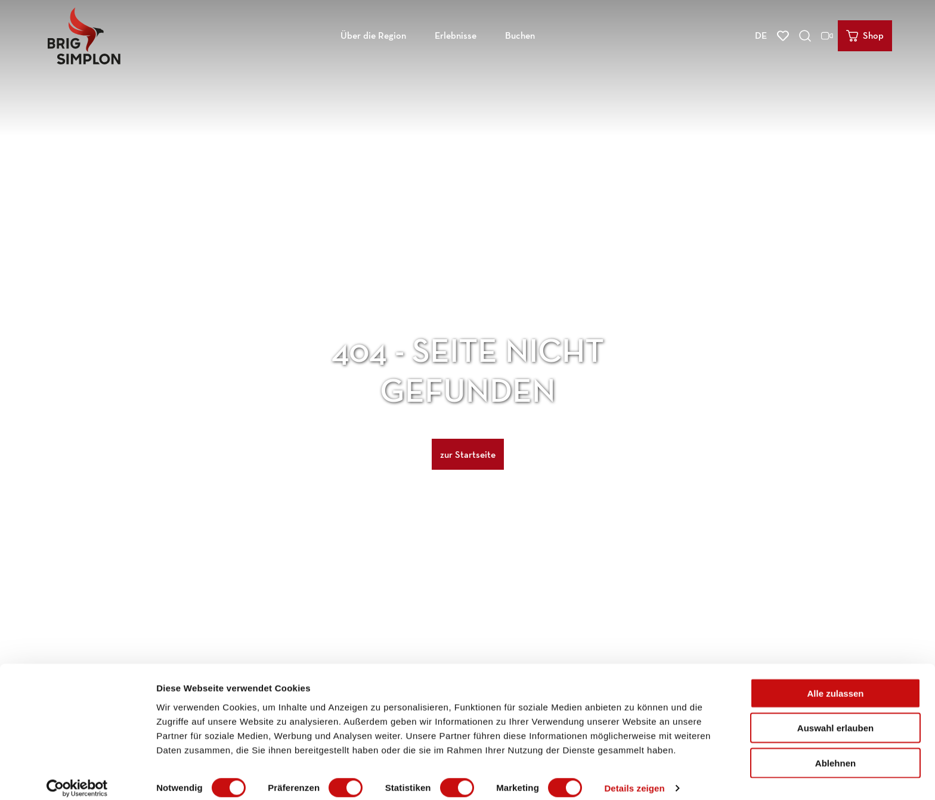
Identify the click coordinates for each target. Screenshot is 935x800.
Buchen (520, 33)
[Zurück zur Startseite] (84, 33)
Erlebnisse (455, 33)
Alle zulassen (835, 681)
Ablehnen (835, 751)
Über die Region (373, 33)
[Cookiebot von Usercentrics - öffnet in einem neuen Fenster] (77, 777)
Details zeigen (634, 776)
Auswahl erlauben (835, 716)
